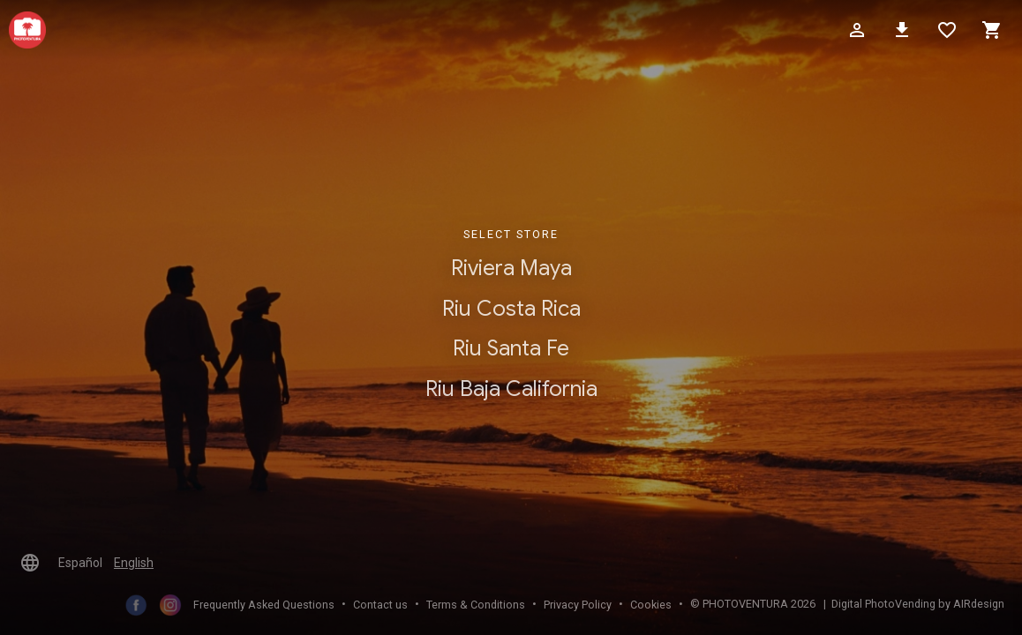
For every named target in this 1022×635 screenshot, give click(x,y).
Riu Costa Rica (511, 308)
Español (80, 563)
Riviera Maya (511, 268)
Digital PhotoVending (883, 603)
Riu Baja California (511, 389)
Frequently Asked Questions (263, 604)
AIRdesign (978, 603)
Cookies (651, 604)
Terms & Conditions (475, 604)
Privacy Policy (578, 604)
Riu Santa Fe (511, 349)
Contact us (380, 604)
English (134, 563)
